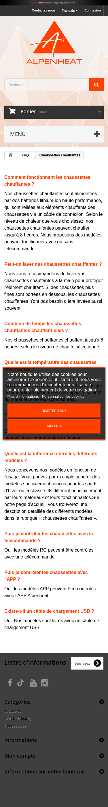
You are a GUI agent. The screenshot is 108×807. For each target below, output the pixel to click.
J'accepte (54, 426)
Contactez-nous (44, 10)
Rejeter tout (54, 410)
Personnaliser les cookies (63, 396)
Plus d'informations (23, 396)
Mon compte (20, 755)
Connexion (92, 10)
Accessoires (15, 726)
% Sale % (12, 711)
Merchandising (17, 718)
